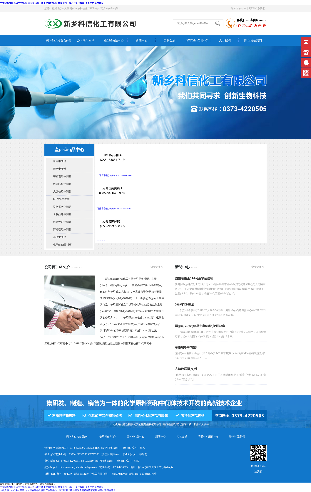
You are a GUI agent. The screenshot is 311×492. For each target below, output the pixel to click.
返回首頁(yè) (238, 8)
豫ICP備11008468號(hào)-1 (125, 473)
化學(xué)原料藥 (62, 244)
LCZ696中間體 (61, 199)
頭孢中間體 (59, 168)
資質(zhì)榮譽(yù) (197, 40)
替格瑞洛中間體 (62, 176)
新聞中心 (142, 40)
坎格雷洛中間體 (62, 206)
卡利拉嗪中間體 (62, 214)
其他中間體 (59, 237)
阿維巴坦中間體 (62, 229)
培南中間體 (59, 161)
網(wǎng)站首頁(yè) (58, 40)
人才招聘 (225, 40)
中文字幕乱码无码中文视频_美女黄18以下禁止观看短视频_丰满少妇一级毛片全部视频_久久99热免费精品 (51, 3)
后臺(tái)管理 (149, 473)
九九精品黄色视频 (34, 490)
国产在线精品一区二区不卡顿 (57, 490)
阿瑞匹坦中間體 (62, 184)
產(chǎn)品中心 (114, 40)
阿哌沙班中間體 (62, 222)
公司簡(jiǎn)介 (86, 40)
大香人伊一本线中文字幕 (12, 490)
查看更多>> (157, 267)
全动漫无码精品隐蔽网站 (85, 490)
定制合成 (169, 40)
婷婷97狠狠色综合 (107, 490)
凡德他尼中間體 (62, 191)
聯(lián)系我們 (257, 8)
